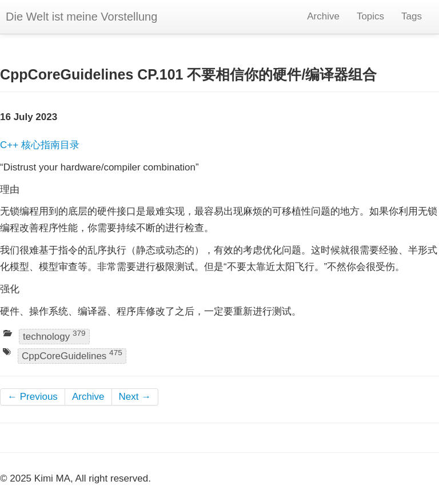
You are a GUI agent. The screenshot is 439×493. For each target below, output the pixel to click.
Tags (411, 16)
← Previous (32, 396)
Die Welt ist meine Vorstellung (81, 16)
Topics (370, 16)
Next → (135, 396)
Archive (323, 16)
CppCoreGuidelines (72, 354)
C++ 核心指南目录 (39, 145)
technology (54, 336)
